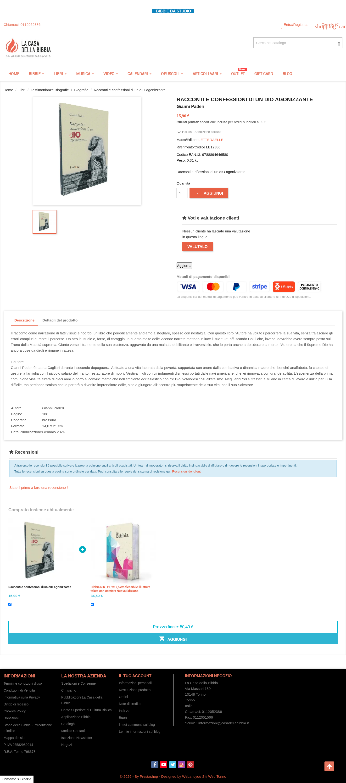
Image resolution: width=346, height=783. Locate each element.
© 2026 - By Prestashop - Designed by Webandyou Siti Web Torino (173, 776)
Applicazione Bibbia (75, 717)
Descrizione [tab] (24, 320)
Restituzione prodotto (135, 690)
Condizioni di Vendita (19, 690)
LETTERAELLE (210, 140)
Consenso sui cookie (16, 779)
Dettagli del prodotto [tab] (60, 320)
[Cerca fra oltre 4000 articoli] (297, 42)
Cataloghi (68, 724)
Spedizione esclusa (208, 132)
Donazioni (11, 718)
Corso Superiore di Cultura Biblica (86, 710)
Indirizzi (124, 711)
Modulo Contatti (73, 731)
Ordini (123, 697)
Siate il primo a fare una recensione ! (38, 487)
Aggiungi (209, 194)
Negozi (66, 745)
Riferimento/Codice (191, 147)
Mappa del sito (14, 738)
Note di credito (129, 704)
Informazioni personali (135, 683)
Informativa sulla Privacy (22, 697)
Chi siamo (68, 690)
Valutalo (197, 247)
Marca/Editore (187, 140)
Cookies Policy (15, 711)
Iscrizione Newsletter (76, 738)
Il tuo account (135, 676)
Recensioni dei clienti (186, 471)
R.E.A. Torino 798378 (19, 752)
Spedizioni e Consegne (78, 683)
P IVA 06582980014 (18, 745)
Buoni (123, 718)
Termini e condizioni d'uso (23, 683)
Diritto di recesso (16, 704)
